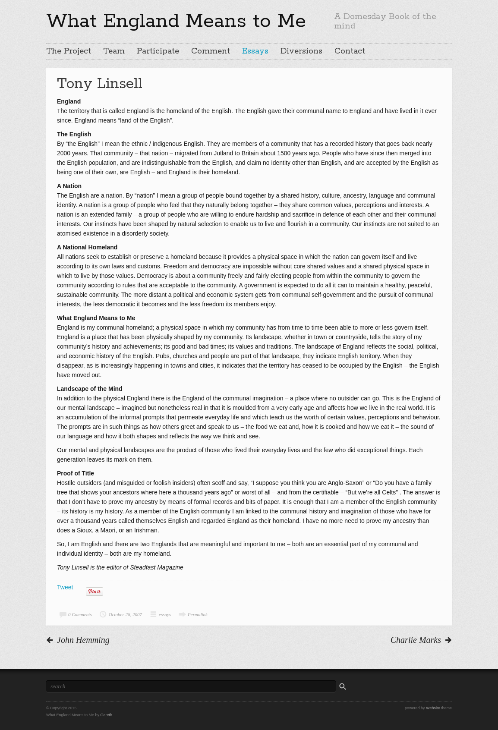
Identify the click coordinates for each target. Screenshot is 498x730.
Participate (158, 51)
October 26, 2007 (125, 614)
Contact (349, 51)
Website (433, 708)
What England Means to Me (176, 21)
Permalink (198, 614)
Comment (210, 51)
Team (114, 51)
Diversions (301, 51)
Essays (255, 51)
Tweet (65, 587)
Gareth (107, 715)
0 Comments (80, 614)
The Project (68, 51)
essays (165, 614)
